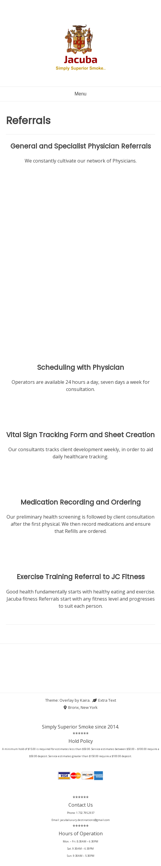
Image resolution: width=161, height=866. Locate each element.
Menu (80, 93)
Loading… (80, 251)
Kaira (85, 700)
